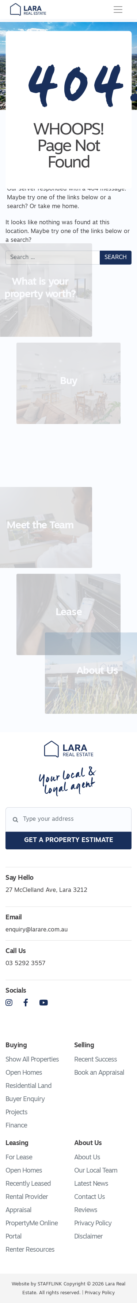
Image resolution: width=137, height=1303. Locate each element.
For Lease (18, 1157)
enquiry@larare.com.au (36, 930)
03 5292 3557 (25, 964)
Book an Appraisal (99, 1073)
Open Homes (23, 1073)
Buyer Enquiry (25, 1099)
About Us (87, 1157)
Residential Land (28, 1086)
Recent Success (95, 1059)
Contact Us (89, 1197)
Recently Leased (28, 1184)
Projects (16, 1112)
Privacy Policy (92, 1223)
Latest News (91, 1184)
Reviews (85, 1210)
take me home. (58, 207)
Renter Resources (29, 1250)
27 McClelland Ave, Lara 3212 (46, 890)
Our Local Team (95, 1170)
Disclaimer (88, 1236)
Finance (16, 1125)
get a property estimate (68, 840)
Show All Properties (32, 1059)
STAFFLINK (50, 1284)
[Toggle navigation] (118, 9)
